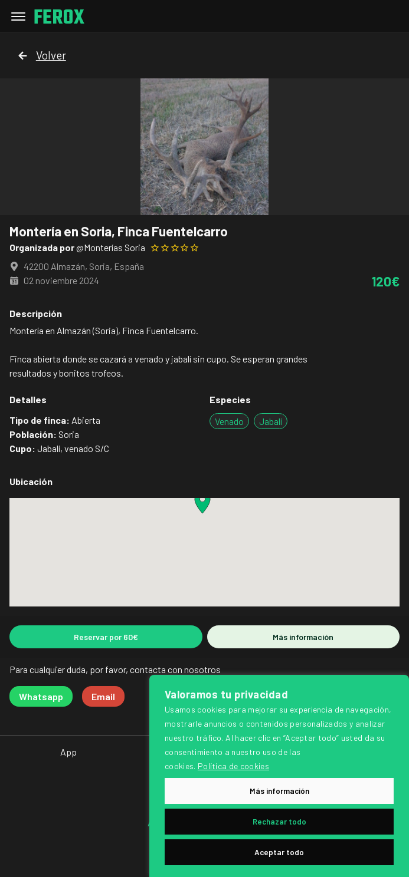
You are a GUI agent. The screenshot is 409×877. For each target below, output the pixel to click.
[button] (202, 502)
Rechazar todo (279, 821)
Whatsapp (41, 696)
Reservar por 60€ (106, 637)
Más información (303, 637)
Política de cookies (233, 766)
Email (103, 696)
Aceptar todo (279, 852)
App (68, 751)
